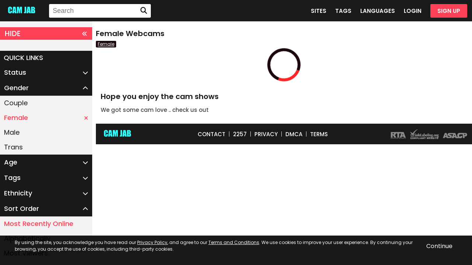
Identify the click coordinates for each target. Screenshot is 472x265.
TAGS (343, 11)
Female (46, 117)
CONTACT (211, 134)
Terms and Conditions (233, 242)
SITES (318, 11)
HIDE (46, 33)
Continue (439, 246)
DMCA (293, 134)
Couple (16, 102)
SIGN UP (448, 11)
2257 (240, 134)
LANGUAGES (377, 11)
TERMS (319, 134)
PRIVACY (266, 134)
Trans (13, 147)
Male (12, 132)
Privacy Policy (152, 242)
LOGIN (412, 11)
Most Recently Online (38, 223)
